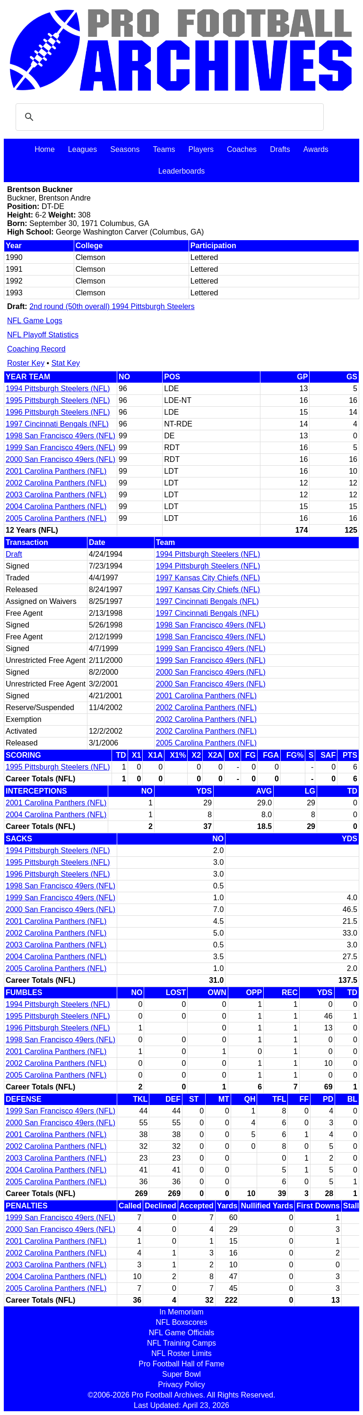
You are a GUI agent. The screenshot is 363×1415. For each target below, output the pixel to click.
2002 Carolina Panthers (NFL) (56, 483)
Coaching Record (36, 349)
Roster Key (25, 363)
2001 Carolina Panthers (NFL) (56, 471)
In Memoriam (181, 1312)
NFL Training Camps (181, 1343)
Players (201, 149)
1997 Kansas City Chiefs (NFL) (208, 578)
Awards (315, 149)
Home (45, 149)
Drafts (280, 149)
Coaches (242, 149)
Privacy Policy (181, 1385)
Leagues (82, 149)
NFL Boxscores (181, 1322)
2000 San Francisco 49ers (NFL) (60, 459)
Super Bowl (181, 1374)
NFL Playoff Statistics (42, 335)
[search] (168, 117)
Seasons (124, 149)
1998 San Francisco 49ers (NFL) (60, 436)
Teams (164, 149)
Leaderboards (181, 171)
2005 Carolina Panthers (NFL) (56, 518)
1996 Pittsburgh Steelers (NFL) (58, 412)
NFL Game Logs (34, 321)
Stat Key (66, 363)
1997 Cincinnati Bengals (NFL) (57, 424)
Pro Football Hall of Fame (181, 1364)
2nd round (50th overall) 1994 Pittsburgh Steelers (112, 306)
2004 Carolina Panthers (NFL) (56, 506)
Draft (14, 554)
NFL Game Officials (182, 1333)
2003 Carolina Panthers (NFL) (56, 495)
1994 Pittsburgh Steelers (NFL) (58, 389)
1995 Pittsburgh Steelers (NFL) (58, 400)
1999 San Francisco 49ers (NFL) (60, 448)
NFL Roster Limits (181, 1353)
